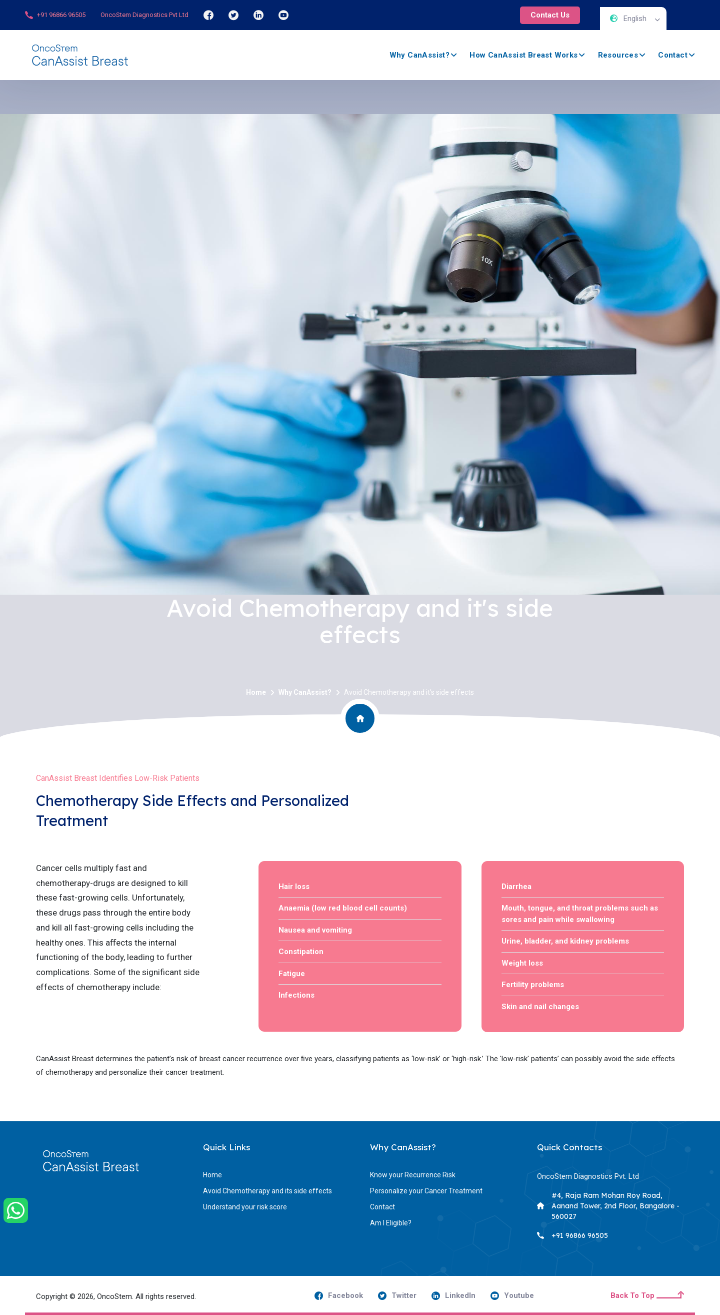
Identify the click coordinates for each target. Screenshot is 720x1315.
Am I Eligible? (391, 1223)
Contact (673, 55)
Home (256, 692)
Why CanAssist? (420, 55)
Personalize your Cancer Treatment (426, 1191)
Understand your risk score (245, 1207)
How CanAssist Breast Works (524, 55)
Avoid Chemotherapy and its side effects (267, 1191)
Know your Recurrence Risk (413, 1175)
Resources (618, 55)
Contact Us (550, 15)
